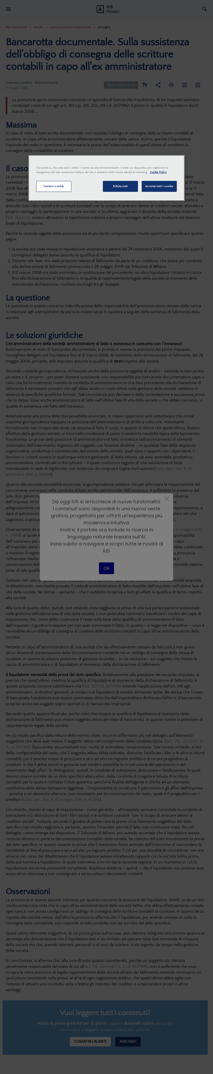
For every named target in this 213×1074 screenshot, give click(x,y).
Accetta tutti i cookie (159, 186)
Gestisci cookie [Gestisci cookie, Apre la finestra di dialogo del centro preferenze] (53, 186)
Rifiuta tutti (120, 186)
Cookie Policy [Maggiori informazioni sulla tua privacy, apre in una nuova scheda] (158, 172)
